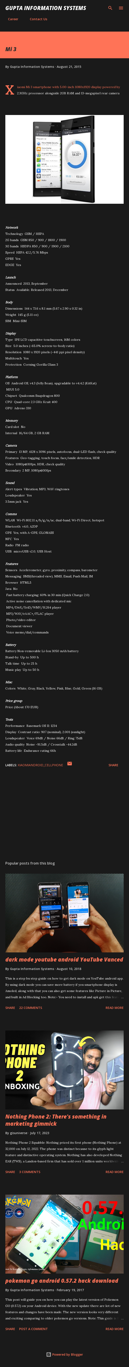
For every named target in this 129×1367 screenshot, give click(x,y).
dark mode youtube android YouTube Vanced (64, 959)
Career (10, 19)
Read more (115, 1008)
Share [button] (113, 765)
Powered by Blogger (64, 1354)
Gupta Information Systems (45, 8)
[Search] (110, 8)
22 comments (30, 1008)
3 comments (29, 1172)
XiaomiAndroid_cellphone (40, 765)
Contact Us (35, 19)
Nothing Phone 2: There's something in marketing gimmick (56, 1120)
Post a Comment (33, 1329)
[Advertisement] (64, 815)
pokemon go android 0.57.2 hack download (61, 1280)
